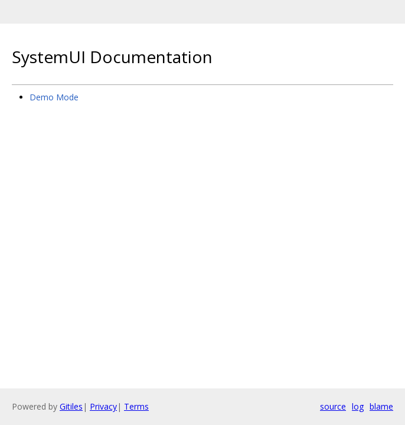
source (333, 406)
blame (381, 406)
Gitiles (71, 406)
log (358, 406)
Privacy (103, 406)
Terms (136, 406)
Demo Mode (54, 97)
